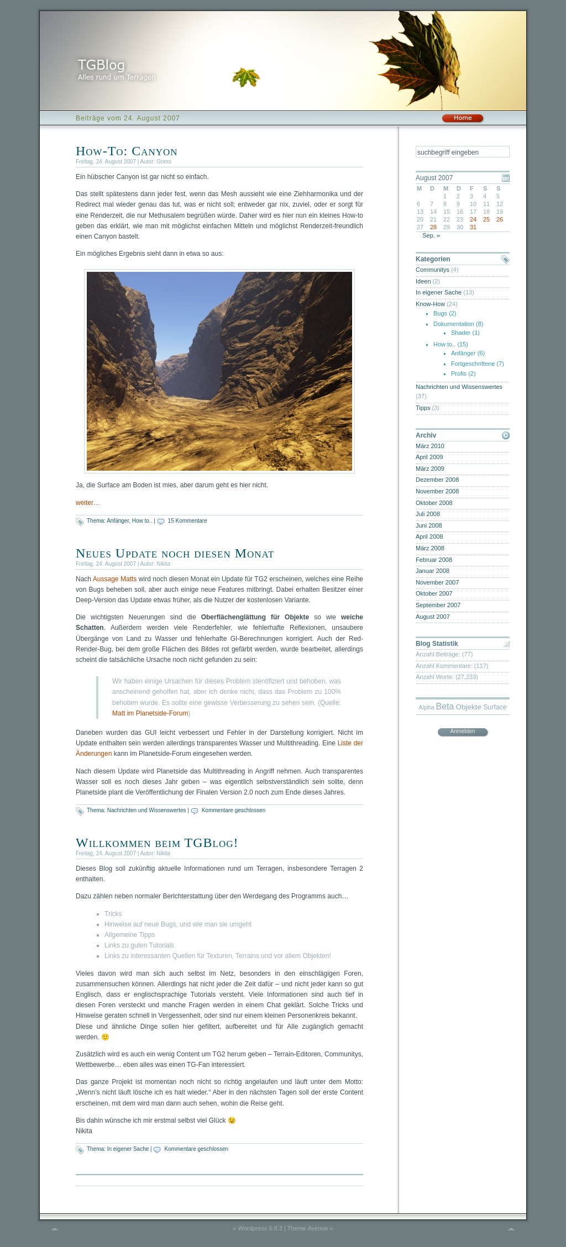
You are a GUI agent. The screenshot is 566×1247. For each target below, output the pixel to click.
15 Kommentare (187, 521)
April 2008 (429, 536)
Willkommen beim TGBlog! (157, 842)
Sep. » (431, 235)
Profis (459, 373)
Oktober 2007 (434, 593)
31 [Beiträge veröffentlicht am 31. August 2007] (473, 227)
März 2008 (430, 548)
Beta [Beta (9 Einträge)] (445, 706)
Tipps (423, 407)
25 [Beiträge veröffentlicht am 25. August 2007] (486, 219)
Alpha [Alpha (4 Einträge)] (426, 707)
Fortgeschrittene (473, 363)
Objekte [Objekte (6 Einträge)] (469, 707)
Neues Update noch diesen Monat (175, 553)
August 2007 (433, 616)
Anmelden (462, 731)
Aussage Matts (115, 579)
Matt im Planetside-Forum (150, 713)
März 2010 (430, 446)
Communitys (432, 269)
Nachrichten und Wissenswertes (146, 810)
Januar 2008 (432, 570)
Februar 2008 (434, 559)
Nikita (163, 564)
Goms (163, 162)
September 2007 (438, 605)
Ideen (423, 281)
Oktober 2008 (434, 502)
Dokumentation (453, 323)
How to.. (142, 521)
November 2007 (437, 582)
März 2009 (430, 468)
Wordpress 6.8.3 (260, 1228)
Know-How (430, 304)
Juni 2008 (429, 525)
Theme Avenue (307, 1228)
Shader (460, 332)
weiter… (88, 503)
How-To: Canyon (127, 151)
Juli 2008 (428, 514)
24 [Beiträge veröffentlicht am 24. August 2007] (473, 219)
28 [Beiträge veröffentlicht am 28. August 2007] (433, 227)
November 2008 (437, 491)
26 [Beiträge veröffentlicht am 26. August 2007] (499, 219)
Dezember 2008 (437, 479)
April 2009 (429, 457)
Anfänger (118, 521)
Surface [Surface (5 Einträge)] (495, 707)
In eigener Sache (128, 1149)
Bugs (440, 313)
